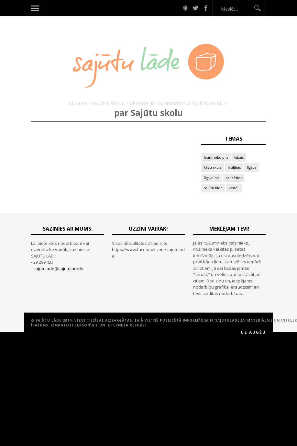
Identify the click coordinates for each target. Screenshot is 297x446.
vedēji (234, 187)
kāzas (239, 157)
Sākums (78, 103)
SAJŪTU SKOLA (108, 103)
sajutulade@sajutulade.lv (58, 268)
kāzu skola (213, 167)
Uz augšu (253, 332)
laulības (234, 167)
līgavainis (211, 177)
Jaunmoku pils (216, 157)
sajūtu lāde (213, 187)
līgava (252, 167)
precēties (234, 177)
